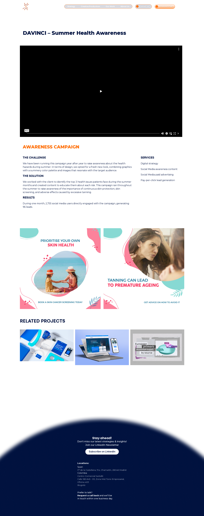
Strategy (71, 6)
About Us (125, 6)
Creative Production (90, 6)
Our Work (110, 6)
